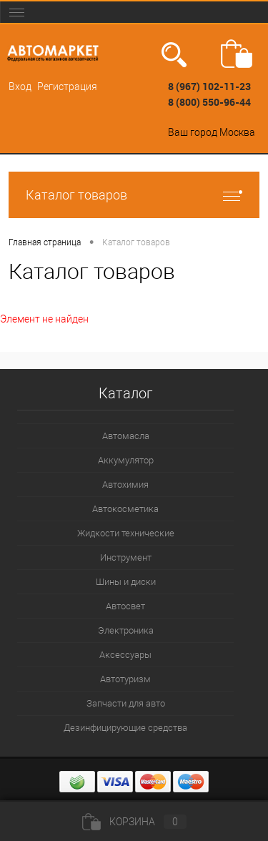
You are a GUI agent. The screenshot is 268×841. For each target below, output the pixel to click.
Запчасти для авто (125, 703)
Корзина (134, 821)
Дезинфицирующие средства (125, 727)
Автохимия (125, 484)
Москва (237, 132)
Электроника (126, 630)
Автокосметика (125, 508)
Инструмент (126, 557)
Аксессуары (125, 654)
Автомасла (125, 436)
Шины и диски (126, 581)
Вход (20, 86)
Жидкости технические (125, 533)
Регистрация (67, 86)
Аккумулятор (126, 460)
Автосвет (125, 606)
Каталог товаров (134, 195)
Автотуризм (125, 679)
